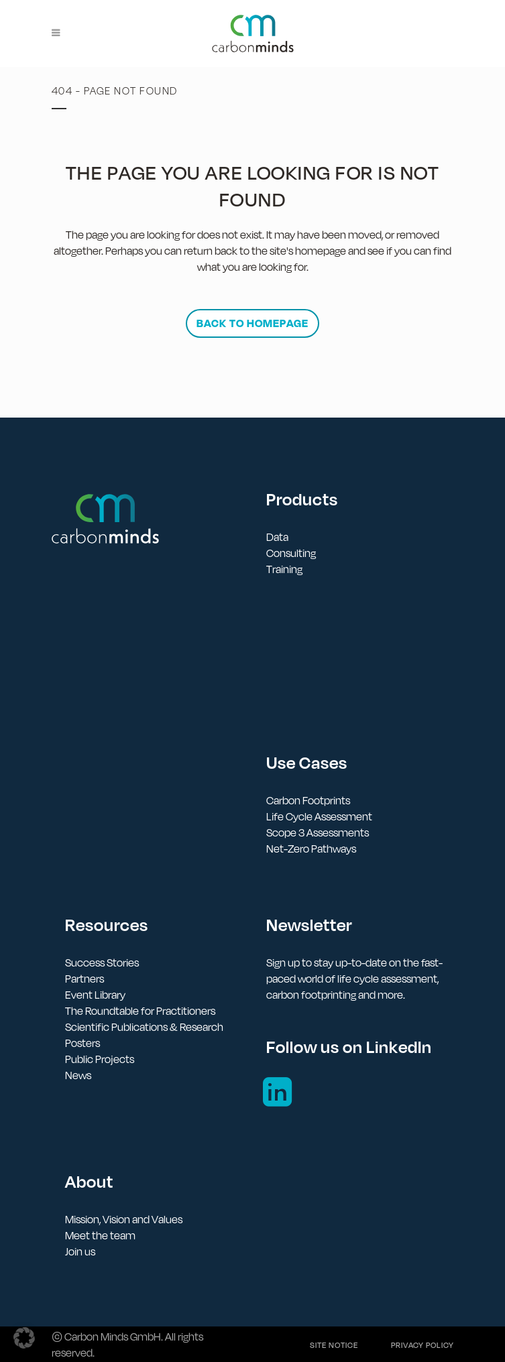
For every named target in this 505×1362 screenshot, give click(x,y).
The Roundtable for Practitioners (140, 1010)
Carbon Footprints (308, 800)
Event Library (95, 994)
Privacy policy (422, 1345)
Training (284, 569)
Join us (80, 1251)
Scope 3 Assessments (317, 832)
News (78, 1075)
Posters (82, 1043)
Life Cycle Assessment (319, 816)
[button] (24, 1338)
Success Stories (102, 962)
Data (277, 537)
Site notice (334, 1345)
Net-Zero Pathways (311, 848)
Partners (84, 978)
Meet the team (100, 1235)
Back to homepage (252, 323)
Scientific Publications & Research (144, 1027)
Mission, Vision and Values (123, 1219)
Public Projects (99, 1059)
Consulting (291, 553)
